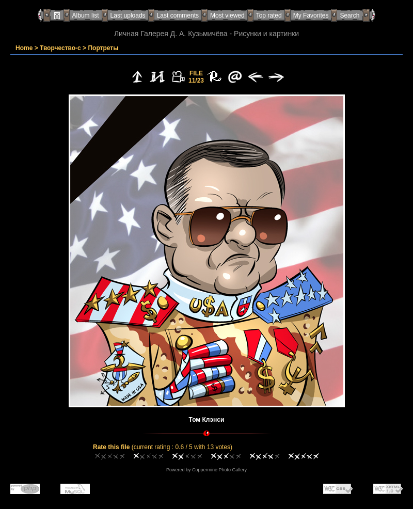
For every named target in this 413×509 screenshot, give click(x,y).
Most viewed (227, 15)
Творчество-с (60, 48)
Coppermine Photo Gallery (219, 469)
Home (24, 48)
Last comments (178, 15)
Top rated (269, 15)
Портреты (103, 48)
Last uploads (128, 15)
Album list (85, 15)
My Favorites (311, 15)
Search (349, 15)
